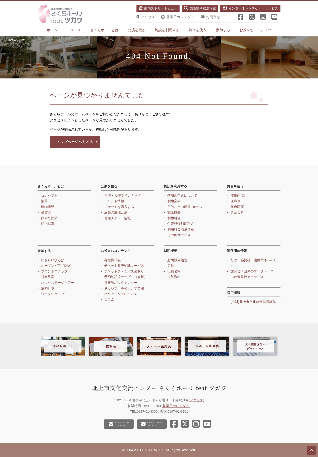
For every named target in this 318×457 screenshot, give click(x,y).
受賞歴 (46, 212)
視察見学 (47, 277)
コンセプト (49, 195)
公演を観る (137, 30)
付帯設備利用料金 (180, 223)
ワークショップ (52, 294)
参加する (223, 30)
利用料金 (174, 218)
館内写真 (47, 223)
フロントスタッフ (54, 271)
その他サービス (179, 235)
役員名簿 (174, 271)
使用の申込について (182, 195)
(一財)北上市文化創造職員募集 (253, 302)
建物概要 (47, 207)
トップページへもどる (77, 142)
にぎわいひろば (52, 260)
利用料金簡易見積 (180, 229)
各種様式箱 (112, 260)
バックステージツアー (57, 282)
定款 (170, 265)
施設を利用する (167, 30)
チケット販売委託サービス (124, 265)
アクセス (196, 400)
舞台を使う (197, 30)
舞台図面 (237, 207)
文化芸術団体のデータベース (252, 271)
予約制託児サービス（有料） (125, 277)
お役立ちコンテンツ (255, 30)
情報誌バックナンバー (120, 282)
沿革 (44, 201)
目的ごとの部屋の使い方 (185, 207)
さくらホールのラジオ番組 (124, 288)
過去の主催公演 (115, 212)
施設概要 (174, 212)
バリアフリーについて (120, 294)
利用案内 (174, 201)
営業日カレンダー (176, 406)
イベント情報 (114, 201)
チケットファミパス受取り (124, 271)
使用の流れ (239, 195)
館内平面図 (49, 218)
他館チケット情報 (117, 218)
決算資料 (174, 277)
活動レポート (51, 288)
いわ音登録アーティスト (249, 277)
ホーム (52, 30)
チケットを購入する (119, 207)
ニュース (74, 30)
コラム (109, 299)
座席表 (235, 201)
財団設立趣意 (177, 260)
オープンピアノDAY (56, 265)
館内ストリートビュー (158, 8)
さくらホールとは (104, 30)
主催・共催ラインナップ (122, 195)
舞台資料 (237, 212)
